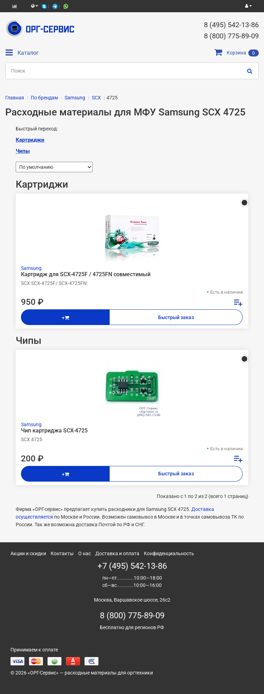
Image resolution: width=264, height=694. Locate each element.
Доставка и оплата (117, 553)
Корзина (236, 52)
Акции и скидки (28, 553)
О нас (84, 553)
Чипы (23, 151)
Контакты (62, 553)
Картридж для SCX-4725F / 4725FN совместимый (86, 274)
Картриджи (30, 140)
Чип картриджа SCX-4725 (54, 431)
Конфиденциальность (169, 553)
